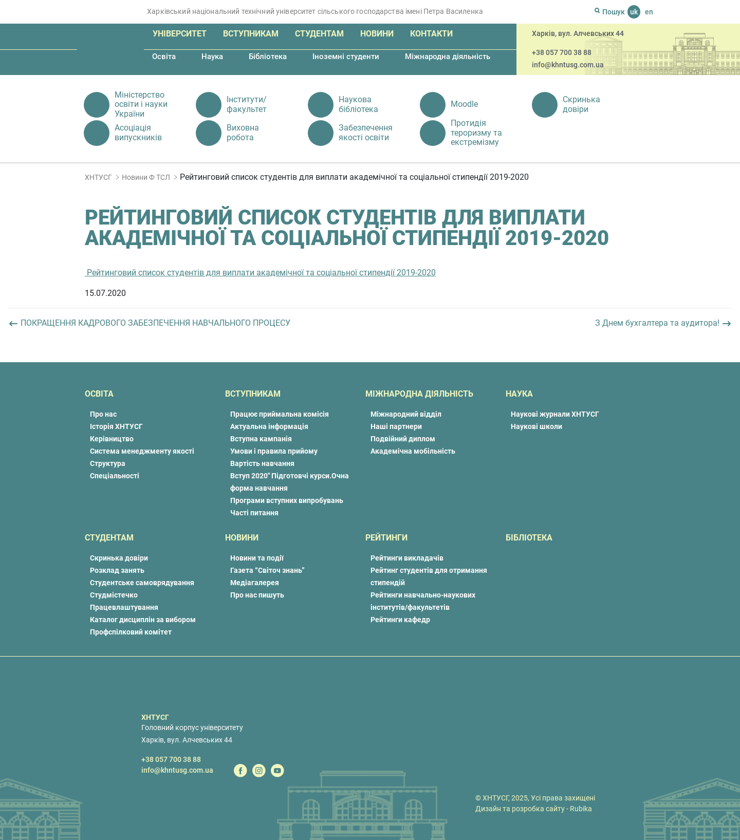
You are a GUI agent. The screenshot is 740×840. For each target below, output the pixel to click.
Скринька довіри (119, 558)
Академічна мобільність (413, 451)
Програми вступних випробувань (286, 500)
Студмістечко (114, 595)
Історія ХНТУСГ (116, 426)
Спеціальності (114, 476)
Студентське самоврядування (142, 582)
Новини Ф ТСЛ (146, 177)
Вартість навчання (262, 463)
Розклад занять (117, 570)
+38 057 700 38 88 (561, 52)
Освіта (164, 56)
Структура (107, 463)
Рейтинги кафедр (400, 619)
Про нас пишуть (257, 595)
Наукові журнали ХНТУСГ (555, 414)
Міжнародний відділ (406, 414)
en (649, 12)
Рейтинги (386, 538)
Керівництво (112, 439)
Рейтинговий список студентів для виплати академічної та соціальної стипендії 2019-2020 (260, 272)
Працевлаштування (124, 607)
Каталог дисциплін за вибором (143, 619)
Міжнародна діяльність (447, 56)
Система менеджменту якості (142, 451)
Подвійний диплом (403, 439)
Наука (212, 56)
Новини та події (257, 558)
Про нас (103, 414)
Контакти (431, 34)
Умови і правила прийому (274, 451)
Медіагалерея (254, 582)
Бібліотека (268, 56)
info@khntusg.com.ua (568, 65)
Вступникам (251, 34)
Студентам (319, 34)
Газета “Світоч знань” (267, 570)
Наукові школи (536, 426)
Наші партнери (396, 426)
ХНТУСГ (98, 177)
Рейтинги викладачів (407, 558)
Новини (377, 34)
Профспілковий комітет (131, 632)
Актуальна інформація (269, 426)
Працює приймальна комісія (279, 414)
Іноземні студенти (345, 56)
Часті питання (254, 513)
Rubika (581, 809)
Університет (180, 34)
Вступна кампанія (261, 439)
